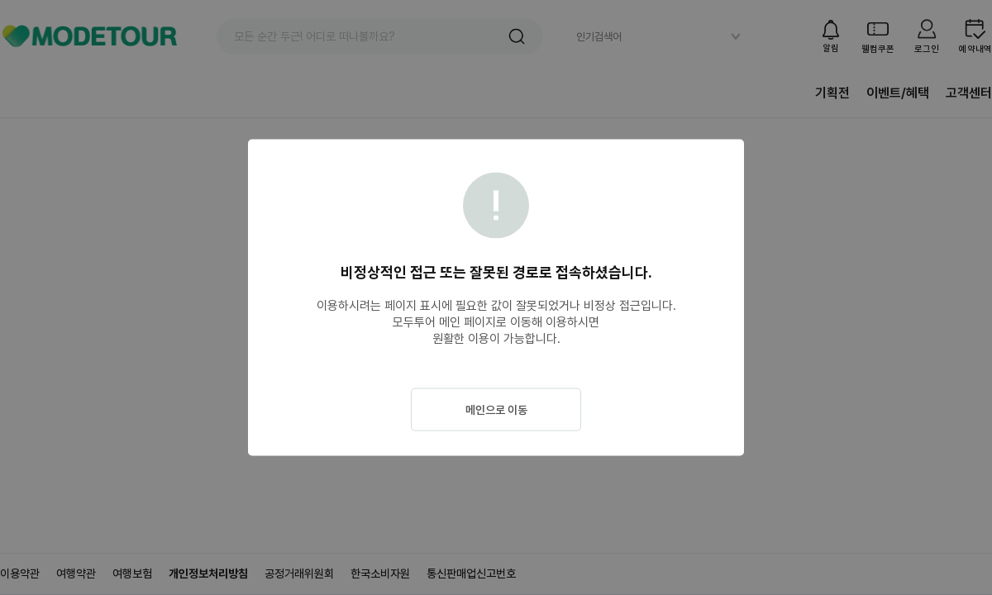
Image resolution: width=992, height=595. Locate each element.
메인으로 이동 (496, 409)
